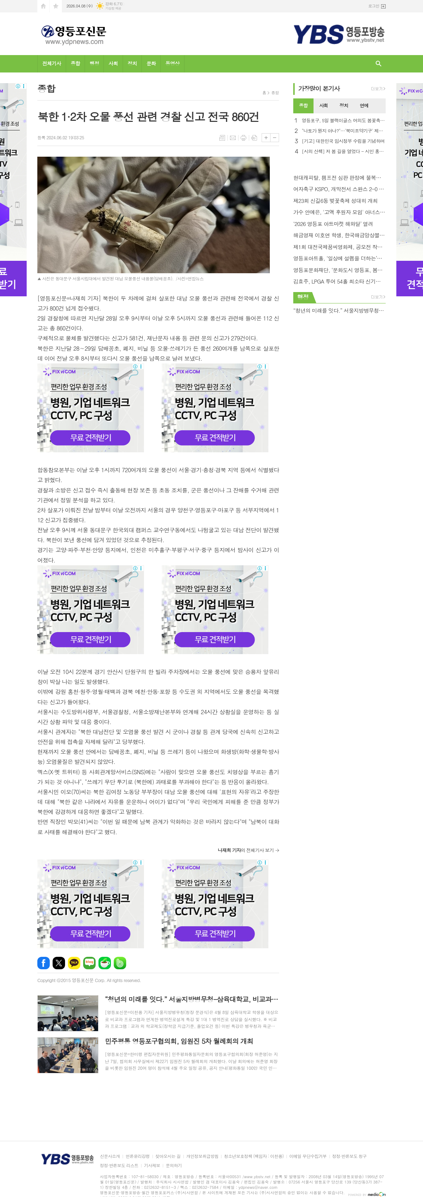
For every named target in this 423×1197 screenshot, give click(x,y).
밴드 (120, 963)
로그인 (373, 6)
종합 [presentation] (303, 105)
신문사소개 (110, 1156)
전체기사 (51, 63)
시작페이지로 (43, 6)
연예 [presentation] (364, 105)
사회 (113, 63)
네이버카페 (104, 963)
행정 (94, 63)
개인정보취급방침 (202, 1156)
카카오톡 (74, 963)
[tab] (303, 105)
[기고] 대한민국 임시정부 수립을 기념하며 (343, 141)
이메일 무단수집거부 (308, 1156)
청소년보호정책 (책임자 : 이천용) (253, 1156)
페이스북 (43, 963)
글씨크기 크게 (266, 137)
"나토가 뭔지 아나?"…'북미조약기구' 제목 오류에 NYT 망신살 (344, 131)
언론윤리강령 (137, 1156)
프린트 (243, 137)
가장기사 (319, 88)
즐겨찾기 (56, 6)
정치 (132, 63)
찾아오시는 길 (168, 1156)
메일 (232, 137)
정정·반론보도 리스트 (119, 1165)
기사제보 (152, 1165)
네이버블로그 (89, 963)
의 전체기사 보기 (246, 850)
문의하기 (174, 1165)
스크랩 (254, 137)
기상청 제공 (113, 8)
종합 (75, 63)
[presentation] (380, 105)
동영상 (172, 63)
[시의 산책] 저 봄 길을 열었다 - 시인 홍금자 (344, 152)
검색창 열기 (378, 63)
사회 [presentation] (323, 105)
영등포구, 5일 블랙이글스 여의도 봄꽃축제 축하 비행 (344, 121)
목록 (222, 137)
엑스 (59, 963)
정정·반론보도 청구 (349, 1156)
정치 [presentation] (343, 105)
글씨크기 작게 (274, 137)
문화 (151, 63)
